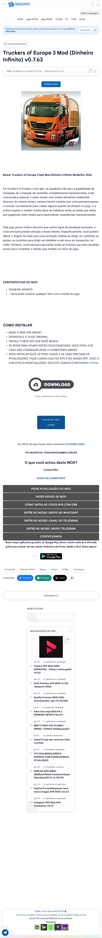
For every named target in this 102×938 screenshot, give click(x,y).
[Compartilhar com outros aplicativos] (71, 578)
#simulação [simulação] (79, 569)
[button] (97, 4)
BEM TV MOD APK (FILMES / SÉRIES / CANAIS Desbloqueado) (51, 727)
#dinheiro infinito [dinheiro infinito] (27, 569)
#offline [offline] (65, 569)
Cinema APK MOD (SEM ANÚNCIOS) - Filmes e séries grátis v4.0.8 (53, 669)
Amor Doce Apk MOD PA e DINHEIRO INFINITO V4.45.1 (48, 713)
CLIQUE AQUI (85, 30)
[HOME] (20, 19)
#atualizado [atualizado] (10, 569)
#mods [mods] (54, 569)
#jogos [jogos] (43, 569)
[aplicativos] (51, 661)
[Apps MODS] (46, 19)
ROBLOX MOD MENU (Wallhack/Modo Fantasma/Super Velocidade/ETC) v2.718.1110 (52, 774)
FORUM (93, 363)
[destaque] (59, 707)
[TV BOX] (59, 19)
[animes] (49, 735)
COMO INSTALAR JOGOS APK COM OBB (51, 504)
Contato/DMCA (66, 915)
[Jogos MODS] (32, 19)
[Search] (92, 4)
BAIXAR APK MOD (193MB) (51, 422)
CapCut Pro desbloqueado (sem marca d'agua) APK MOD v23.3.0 (51, 790)
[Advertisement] (51, 832)
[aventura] (60, 767)
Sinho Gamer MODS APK (54, 911)
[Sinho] (9, 71)
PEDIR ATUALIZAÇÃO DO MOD (51, 488)
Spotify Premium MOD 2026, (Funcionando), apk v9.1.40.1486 (51, 699)
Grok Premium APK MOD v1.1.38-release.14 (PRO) (51, 685)
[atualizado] (61, 661)
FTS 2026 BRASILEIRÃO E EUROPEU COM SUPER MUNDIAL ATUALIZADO (51, 757)
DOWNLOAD (51, 84)
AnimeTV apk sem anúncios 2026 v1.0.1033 (52, 741)
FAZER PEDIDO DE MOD (51, 496)
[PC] (67, 19)
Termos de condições (25, 915)
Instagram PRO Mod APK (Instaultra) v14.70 (47, 804)
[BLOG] (82, 19)
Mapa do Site (80, 915)
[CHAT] (74, 19)
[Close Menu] (95, 30)
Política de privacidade (47, 915)
